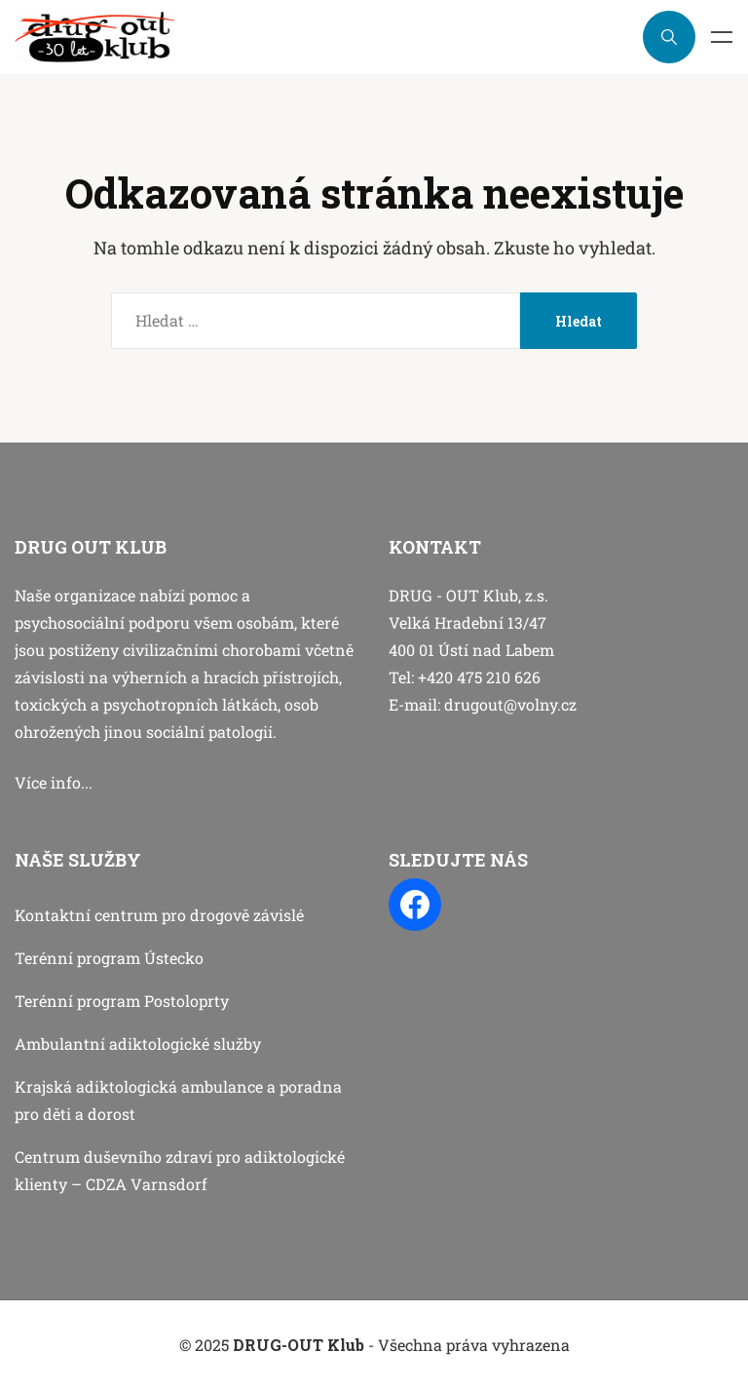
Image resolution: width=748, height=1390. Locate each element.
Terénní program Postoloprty (122, 1000)
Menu (721, 37)
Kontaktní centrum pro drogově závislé (159, 915)
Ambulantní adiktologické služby (138, 1043)
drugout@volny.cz (510, 704)
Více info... (54, 782)
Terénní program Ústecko (109, 957)
